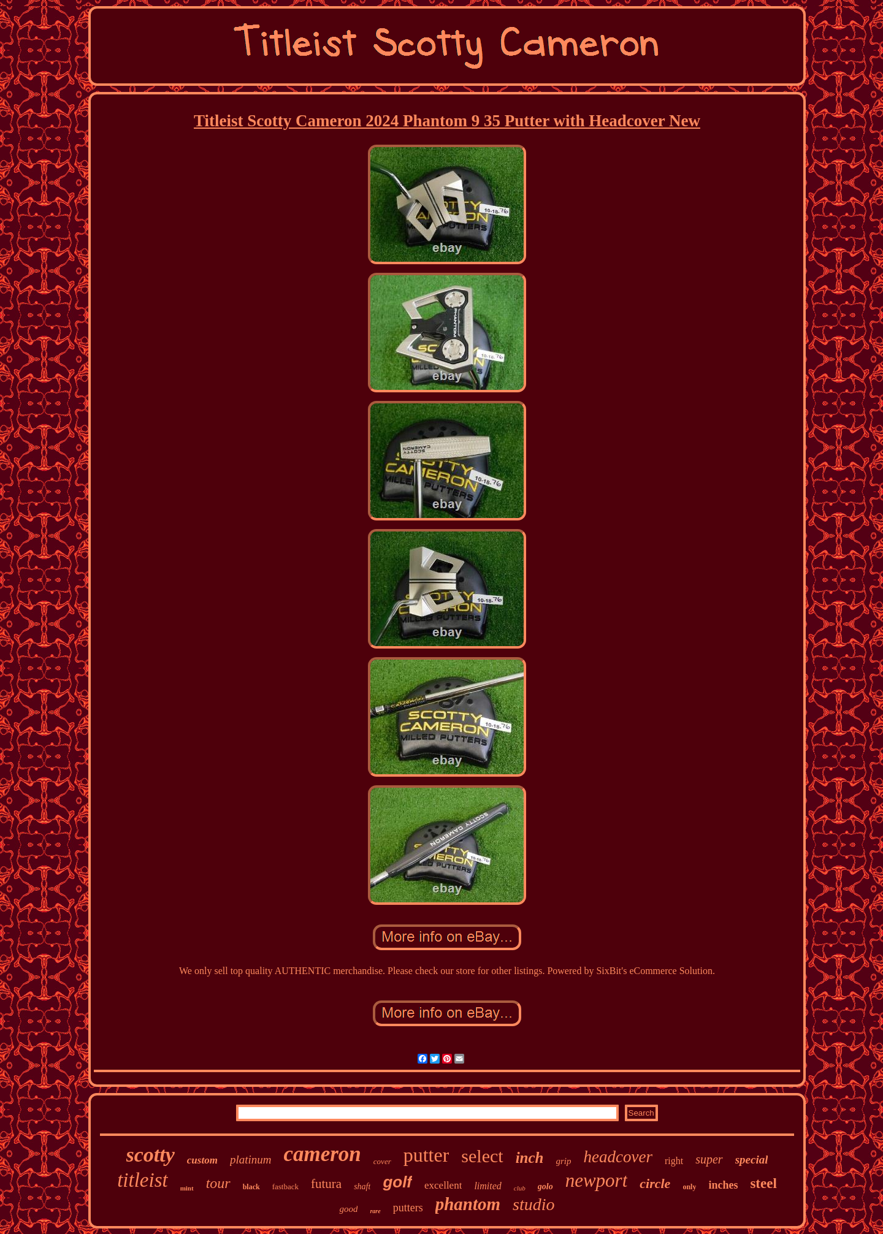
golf (397, 1182)
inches (723, 1185)
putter (426, 1155)
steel (763, 1183)
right (674, 1161)
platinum (251, 1159)
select (482, 1156)
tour (218, 1183)
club (520, 1188)
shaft (362, 1186)
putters (408, 1208)
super (708, 1159)
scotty (150, 1154)
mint (187, 1188)
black (251, 1187)
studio (533, 1204)
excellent (443, 1185)
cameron (322, 1154)
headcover (618, 1157)
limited (487, 1186)
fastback (285, 1186)
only (689, 1187)
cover (382, 1161)
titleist (142, 1180)
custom (202, 1160)
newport (596, 1180)
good (348, 1209)
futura (326, 1183)
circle (655, 1183)
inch (530, 1157)
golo (545, 1186)
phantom (467, 1204)
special (751, 1159)
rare (375, 1211)
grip (563, 1161)
